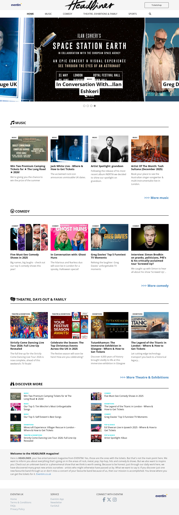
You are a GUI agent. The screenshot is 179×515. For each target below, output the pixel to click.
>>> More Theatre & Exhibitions (144, 377)
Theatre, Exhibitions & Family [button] (100, 13)
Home (30, 13)
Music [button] (48, 13)
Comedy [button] (67, 13)
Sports (133, 13)
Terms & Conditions (20, 502)
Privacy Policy (17, 509)
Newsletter (56, 502)
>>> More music (156, 198)
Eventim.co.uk (43, 474)
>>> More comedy (155, 285)
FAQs (13, 505)
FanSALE (54, 505)
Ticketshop (157, 5)
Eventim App (57, 499)
